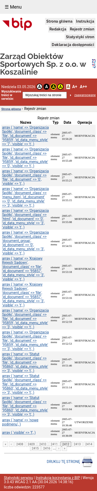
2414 (88, 444)
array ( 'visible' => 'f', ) (19, 432)
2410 (42, 444)
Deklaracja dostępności (73, 45)
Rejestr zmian (82, 29)
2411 (54, 444)
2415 (35, 448)
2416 (46, 448)
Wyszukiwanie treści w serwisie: (11, 95)
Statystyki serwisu (18, 478)
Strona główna (59, 21)
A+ (74, 86)
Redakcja (57, 29)
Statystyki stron (80, 37)
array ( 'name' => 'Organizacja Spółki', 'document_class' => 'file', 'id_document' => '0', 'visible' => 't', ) (25, 177)
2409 (31, 444)
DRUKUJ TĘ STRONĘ (70, 462)
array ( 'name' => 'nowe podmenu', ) (20, 422)
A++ (83, 86)
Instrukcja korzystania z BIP (58, 478)
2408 (19, 444)
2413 (77, 444)
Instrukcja (85, 21)
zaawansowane (85, 95)
